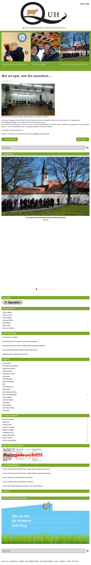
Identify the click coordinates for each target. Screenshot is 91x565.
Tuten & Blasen (7, 312)
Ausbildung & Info (8, 432)
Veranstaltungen (8, 379)
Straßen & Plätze (8, 320)
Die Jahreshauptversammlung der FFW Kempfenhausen (20, 350)
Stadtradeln (6, 402)
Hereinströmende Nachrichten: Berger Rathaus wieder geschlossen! (24, 345)
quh (10, 81)
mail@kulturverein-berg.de (40, 134)
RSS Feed (75, 561)
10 (52, 289)
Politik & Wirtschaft (8, 435)
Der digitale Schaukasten (10, 366)
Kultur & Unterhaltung (9, 440)
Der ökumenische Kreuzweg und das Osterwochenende (20, 341)
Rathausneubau (7, 371)
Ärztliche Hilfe (7, 424)
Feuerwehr (6, 422)
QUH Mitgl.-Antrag (8, 408)
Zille (4, 384)
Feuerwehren (7, 389)
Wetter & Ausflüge (8, 430)
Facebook (62, 561)
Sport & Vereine (7, 438)
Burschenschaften (8, 419)
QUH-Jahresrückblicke (10, 392)
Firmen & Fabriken (8, 328)
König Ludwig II (7, 397)
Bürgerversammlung (9, 368)
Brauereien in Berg (8, 373)
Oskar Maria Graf (8, 387)
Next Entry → (82, 139)
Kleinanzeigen (7, 405)
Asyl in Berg (6, 376)
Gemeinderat (7, 363)
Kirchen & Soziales (8, 427)
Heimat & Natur (7, 315)
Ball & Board (6, 323)
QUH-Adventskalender (10, 394)
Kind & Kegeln (7, 317)
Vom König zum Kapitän (10, 337)
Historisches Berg (8, 381)
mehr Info (45, 220)
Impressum (6, 410)
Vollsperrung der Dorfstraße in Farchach (15, 354)
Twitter (69, 561)
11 (54, 289)
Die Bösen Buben (8, 400)
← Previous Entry (10, 139)
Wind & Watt (6, 325)
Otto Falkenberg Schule (9, 122)
